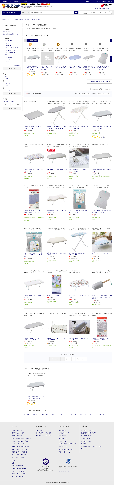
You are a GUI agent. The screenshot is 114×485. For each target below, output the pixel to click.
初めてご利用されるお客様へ (44, 433)
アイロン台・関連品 (36, 19)
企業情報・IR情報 (86, 441)
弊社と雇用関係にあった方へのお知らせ (91, 447)
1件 (37, 75)
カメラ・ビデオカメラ (18, 444)
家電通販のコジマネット (7, 19)
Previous (25, 59)
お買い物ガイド (96, 8)
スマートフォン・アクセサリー (20, 449)
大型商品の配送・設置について (67, 444)
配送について (62, 441)
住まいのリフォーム (95, 1)
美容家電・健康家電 (17, 465)
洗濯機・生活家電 (19, 19)
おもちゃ (14, 463)
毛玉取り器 (101, 414)
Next (111, 59)
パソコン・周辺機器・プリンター (21, 441)
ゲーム (14, 460)
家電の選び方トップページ (43, 435)
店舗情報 (86, 1)
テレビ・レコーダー (17, 430)
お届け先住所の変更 (25, 6)
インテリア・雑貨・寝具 (19, 471)
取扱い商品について (64, 430)
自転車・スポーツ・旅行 (19, 473)
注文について (62, 435)
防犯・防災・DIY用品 (18, 476)
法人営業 (104, 1)
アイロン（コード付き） (47, 414)
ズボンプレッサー (90, 414)
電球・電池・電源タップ (19, 457)
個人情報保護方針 (86, 435)
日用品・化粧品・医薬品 (19, 468)
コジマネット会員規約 (87, 430)
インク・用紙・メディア (19, 454)
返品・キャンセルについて (66, 449)
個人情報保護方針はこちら (64, 471)
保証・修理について (64, 452)
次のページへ (80, 359)
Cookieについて (85, 438)
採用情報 (83, 444)
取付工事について (64, 446)
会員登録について (64, 433)
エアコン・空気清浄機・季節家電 (21, 438)
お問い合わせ (103, 8)
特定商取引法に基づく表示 (88, 433)
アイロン (27, 19)
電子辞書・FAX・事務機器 (19, 452)
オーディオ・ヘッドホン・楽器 (20, 446)
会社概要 (110, 1)
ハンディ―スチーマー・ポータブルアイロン (69, 414)
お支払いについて (64, 438)
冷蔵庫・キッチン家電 (18, 433)
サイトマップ (109, 8)
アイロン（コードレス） (31, 414)
